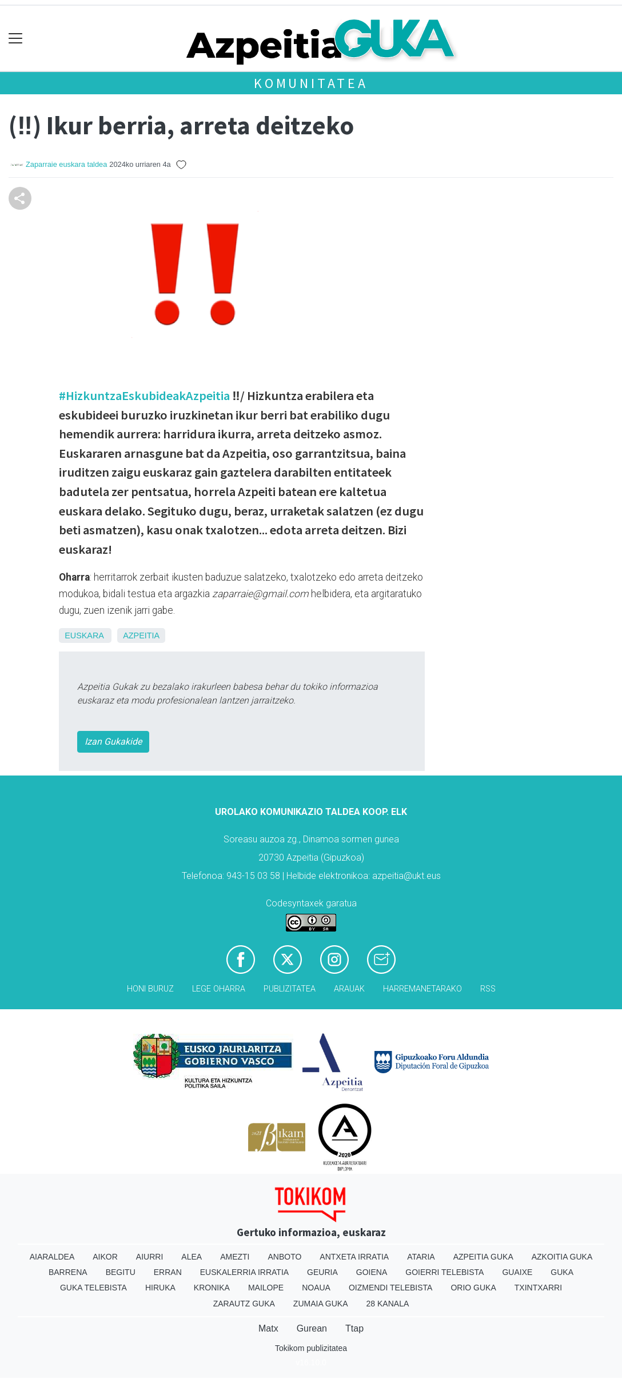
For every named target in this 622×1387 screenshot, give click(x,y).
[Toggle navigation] (15, 39)
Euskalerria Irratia (244, 1272)
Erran (168, 1272)
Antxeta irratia (354, 1256)
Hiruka (160, 1287)
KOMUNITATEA (311, 83)
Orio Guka (473, 1287)
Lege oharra (218, 989)
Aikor (105, 1256)
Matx (268, 1328)
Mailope (266, 1287)
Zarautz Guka (244, 1303)
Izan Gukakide (113, 741)
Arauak (349, 989)
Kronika (212, 1287)
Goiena (371, 1272)
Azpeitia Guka (483, 1256)
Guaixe (517, 1272)
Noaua (316, 1287)
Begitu (120, 1272)
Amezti (234, 1256)
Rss (488, 989)
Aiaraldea (52, 1256)
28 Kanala (387, 1303)
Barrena (68, 1272)
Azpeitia (141, 635)
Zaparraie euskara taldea (66, 164)
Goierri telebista (444, 1272)
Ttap (354, 1328)
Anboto (284, 1256)
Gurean (312, 1328)
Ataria (421, 1256)
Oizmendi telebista (391, 1287)
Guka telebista (93, 1287)
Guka (562, 1272)
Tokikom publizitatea (311, 1348)
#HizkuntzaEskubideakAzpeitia (144, 395)
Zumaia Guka (320, 1303)
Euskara (84, 635)
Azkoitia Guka (562, 1256)
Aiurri (149, 1256)
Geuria (322, 1272)
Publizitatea (290, 989)
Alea (191, 1256)
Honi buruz (150, 989)
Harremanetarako (422, 989)
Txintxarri (538, 1287)
